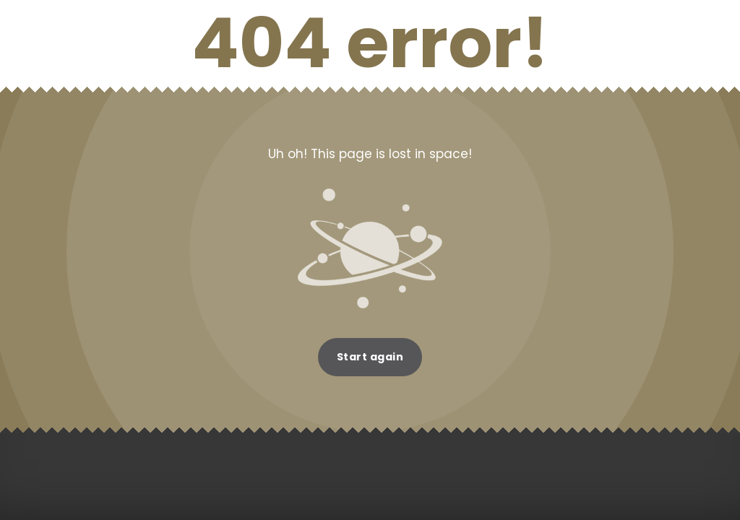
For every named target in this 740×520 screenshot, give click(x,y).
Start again (370, 357)
